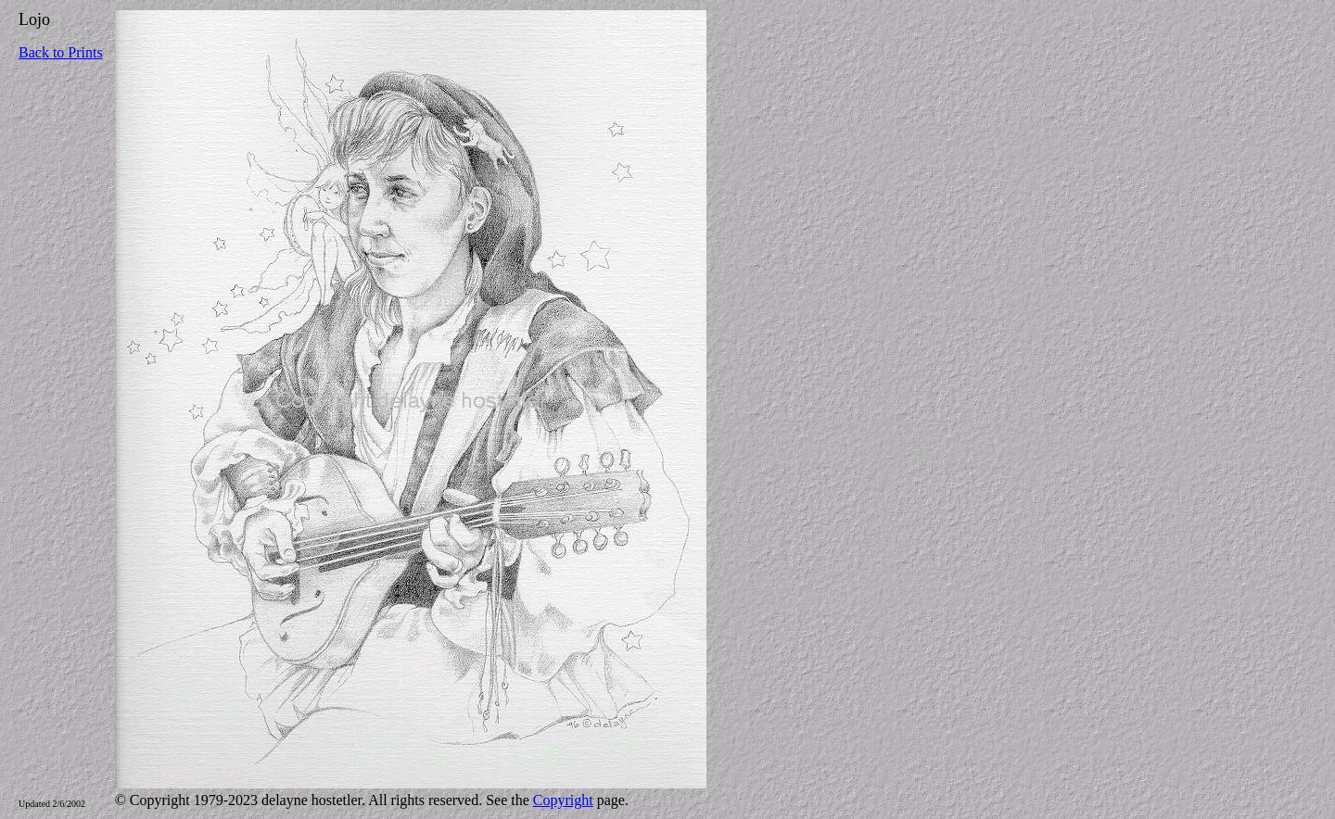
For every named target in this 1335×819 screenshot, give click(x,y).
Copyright (563, 800)
